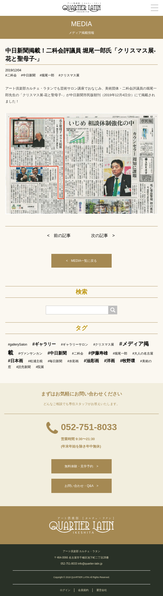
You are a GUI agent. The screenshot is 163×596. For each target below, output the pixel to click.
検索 (81, 292)
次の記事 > (103, 235)
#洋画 (109, 360)
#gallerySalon (17, 344)
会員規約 (83, 590)
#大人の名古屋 (143, 353)
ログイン (65, 590)
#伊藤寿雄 (98, 353)
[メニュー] (154, 8)
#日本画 (15, 360)
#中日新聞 (28, 75)
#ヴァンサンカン (30, 353)
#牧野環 (127, 360)
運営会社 (101, 590)
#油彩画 (91, 360)
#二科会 (11, 75)
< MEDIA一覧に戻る (81, 261)
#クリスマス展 (68, 75)
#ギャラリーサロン (74, 344)
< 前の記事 (59, 235)
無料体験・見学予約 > (81, 466)
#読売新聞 (23, 367)
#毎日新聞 (55, 361)
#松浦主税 (35, 361)
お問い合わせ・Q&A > (81, 486)
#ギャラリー (44, 344)
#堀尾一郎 (47, 75)
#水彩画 (73, 361)
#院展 (40, 367)
